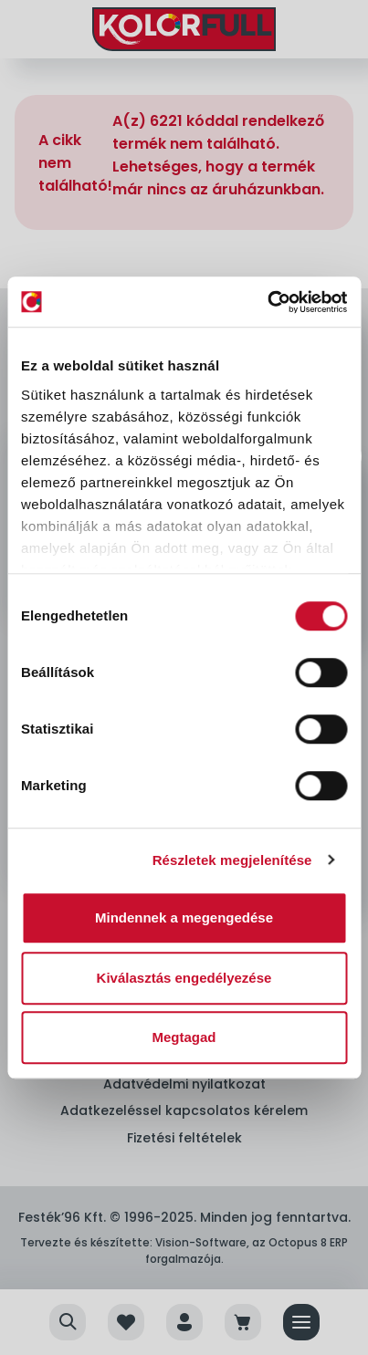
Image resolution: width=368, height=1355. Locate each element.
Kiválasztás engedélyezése (184, 977)
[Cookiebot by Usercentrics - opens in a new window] (267, 302)
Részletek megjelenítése (232, 860)
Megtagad (184, 1037)
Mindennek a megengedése (184, 917)
